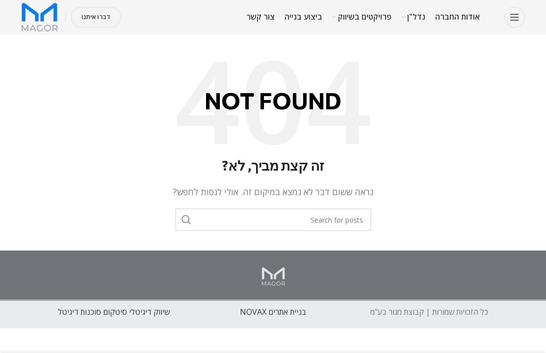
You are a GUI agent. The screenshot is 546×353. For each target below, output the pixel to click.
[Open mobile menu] (514, 17)
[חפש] (273, 219)
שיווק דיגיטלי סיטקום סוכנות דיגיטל (114, 311)
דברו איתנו (95, 16)
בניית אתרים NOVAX (273, 311)
